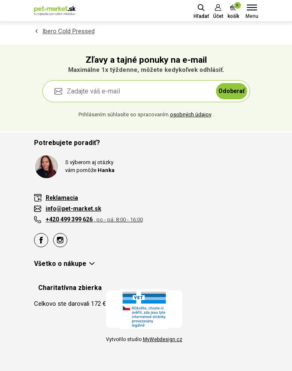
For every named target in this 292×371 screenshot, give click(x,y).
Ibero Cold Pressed (68, 31)
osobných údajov (190, 114)
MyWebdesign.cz (162, 339)
